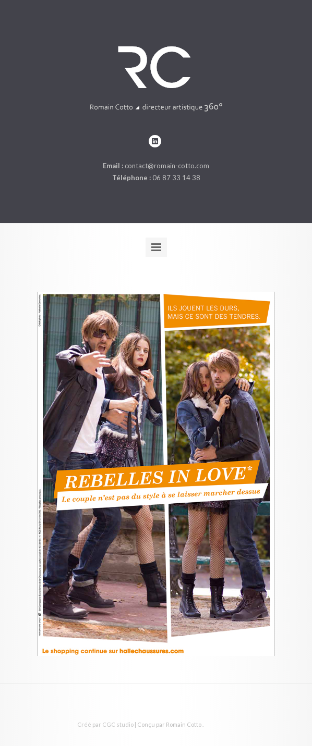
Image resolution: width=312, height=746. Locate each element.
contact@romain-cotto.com (167, 165)
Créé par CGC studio (105, 724)
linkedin (155, 141)
